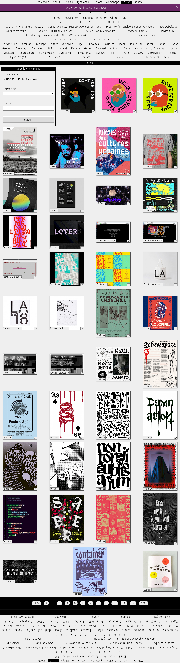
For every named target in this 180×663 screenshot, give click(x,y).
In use (126, 2)
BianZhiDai (135, 44)
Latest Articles (92, 22)
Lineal (121, 44)
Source (7, 103)
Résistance (53, 57)
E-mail (58, 18)
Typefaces (83, 2)
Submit (28, 119)
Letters (54, 44)
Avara (125, 53)
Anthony (115, 48)
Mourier (173, 48)
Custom (97, 2)
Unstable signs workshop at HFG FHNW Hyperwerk (55, 35)
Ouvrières (108, 44)
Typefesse (8, 53)
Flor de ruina (9, 44)
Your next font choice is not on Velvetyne (130, 26)
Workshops (112, 2)
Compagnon (155, 53)
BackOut (101, 53)
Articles (68, 2)
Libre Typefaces (91, 40)
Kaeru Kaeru (27, 53)
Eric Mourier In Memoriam (99, 31)
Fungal (162, 44)
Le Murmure (46, 53)
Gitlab (113, 18)
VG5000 (138, 53)
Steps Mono (118, 57)
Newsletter (71, 18)
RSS (123, 18)
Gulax (87, 48)
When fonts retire (16, 31)
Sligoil (80, 44)
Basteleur (21, 48)
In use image (10, 74)
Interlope (40, 44)
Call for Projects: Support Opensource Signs (74, 26)
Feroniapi (26, 44)
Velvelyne (67, 44)
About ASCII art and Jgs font (55, 31)
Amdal (63, 48)
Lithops (174, 44)
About (56, 2)
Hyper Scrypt (18, 57)
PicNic (51, 48)
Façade (75, 48)
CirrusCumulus (155, 48)
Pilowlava (93, 44)
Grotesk (7, 48)
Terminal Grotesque (158, 57)
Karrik (138, 48)
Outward (100, 48)
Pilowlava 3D (166, 31)
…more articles (146, 35)
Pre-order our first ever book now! (86, 8)
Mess (127, 48)
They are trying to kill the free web (22, 26)
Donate (138, 2)
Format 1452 (84, 53)
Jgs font (150, 44)
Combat (85, 57)
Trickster (172, 53)
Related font (10, 89)
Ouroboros (65, 53)
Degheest (37, 48)
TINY (114, 53)
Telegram (101, 18)
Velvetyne (43, 2)
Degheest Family (137, 31)
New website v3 (168, 26)
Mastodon (87, 18)
